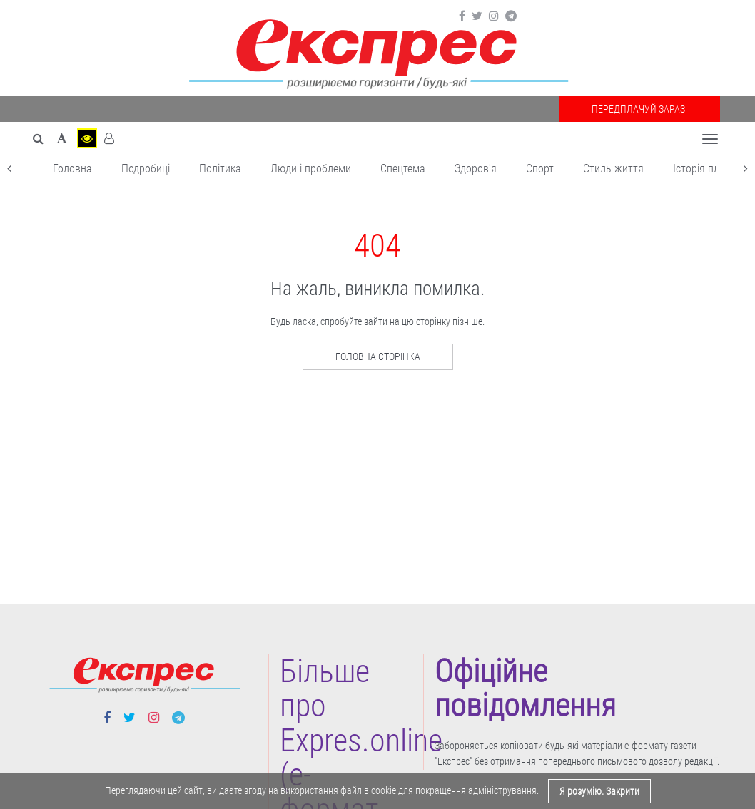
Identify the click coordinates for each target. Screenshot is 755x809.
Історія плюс (702, 168)
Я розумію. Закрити (599, 791)
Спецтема (402, 168)
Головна (72, 168)
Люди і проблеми (310, 168)
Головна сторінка (377, 356)
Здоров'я (476, 168)
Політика (220, 168)
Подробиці (145, 168)
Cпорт (540, 168)
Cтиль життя (613, 168)
